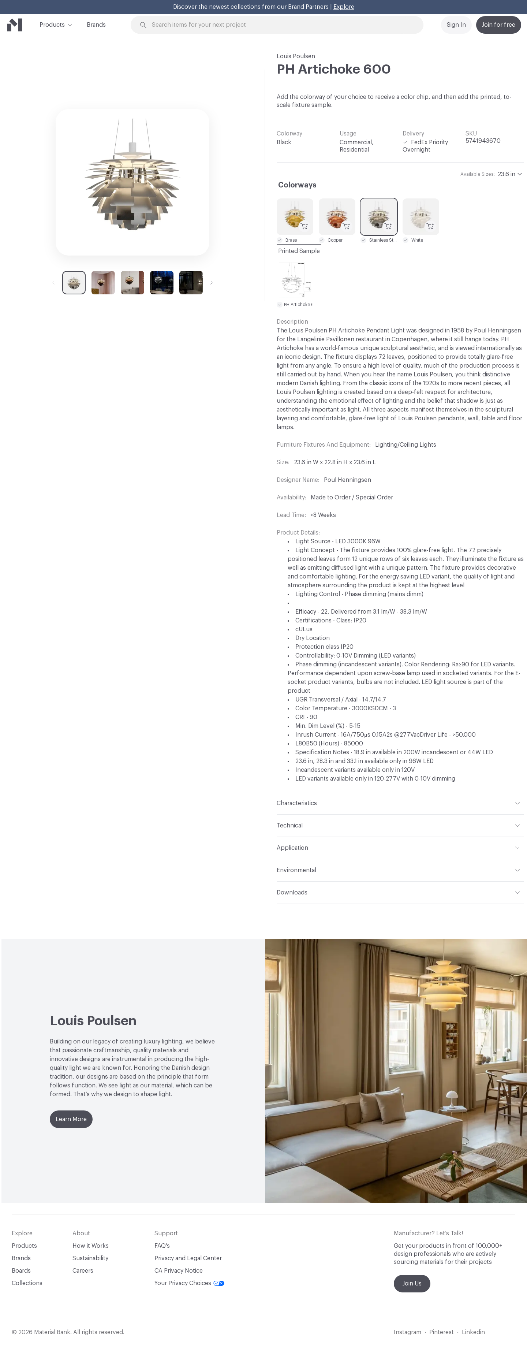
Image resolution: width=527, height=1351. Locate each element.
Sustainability (90, 1258)
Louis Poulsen (296, 56)
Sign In (456, 25)
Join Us (412, 1284)
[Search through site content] (281, 25)
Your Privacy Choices (189, 1283)
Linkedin (473, 1332)
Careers (82, 1271)
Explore (343, 7)
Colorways (297, 185)
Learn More (71, 1119)
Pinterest (441, 1332)
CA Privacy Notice (178, 1271)
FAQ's (162, 1246)
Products (52, 24)
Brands (96, 25)
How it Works (90, 1246)
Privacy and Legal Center (188, 1258)
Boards (21, 1271)
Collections (27, 1283)
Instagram (407, 1332)
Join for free (498, 25)
